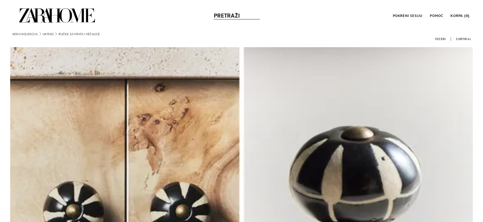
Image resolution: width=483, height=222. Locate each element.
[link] (57, 15)
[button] (407, 15)
